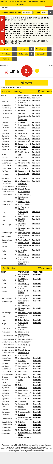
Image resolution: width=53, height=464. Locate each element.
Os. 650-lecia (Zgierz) (23, 258)
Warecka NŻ (22, 372)
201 (6, 38)
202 (10, 38)
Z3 (6, 23)
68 (48, 27)
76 (47, 29)
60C (7, 27)
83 (36, 31)
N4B (34, 41)
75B (43, 29)
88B (27, 34)
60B (46, 25)
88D (36, 34)
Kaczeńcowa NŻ (24, 171)
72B (31, 29)
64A (24, 27)
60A (42, 25)
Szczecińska (22, 178)
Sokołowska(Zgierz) (25, 339)
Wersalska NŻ (23, 166)
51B (30, 23)
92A (15, 36)
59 (39, 25)
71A (18, 29)
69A (7, 29)
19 (16, 20)
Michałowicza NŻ (24, 125)
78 (6, 31)
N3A (20, 41)
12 (42, 18)
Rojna (20, 385)
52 (34, 23)
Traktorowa (22, 136)
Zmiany (23, 49)
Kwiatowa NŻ (23, 133)
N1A (7, 41)
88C (31, 34)
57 (27, 25)
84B (43, 31)
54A (7, 25)
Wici (19, 155)
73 (36, 29)
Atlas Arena (22, 108)
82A (27, 31)
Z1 (6, 18)
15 (48, 18)
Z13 (13, 23)
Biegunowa (22, 128)
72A (27, 29)
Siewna (21, 131)
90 (43, 34)
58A (30, 25)
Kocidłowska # (23, 186)
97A (33, 36)
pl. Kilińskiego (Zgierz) (23, 213)
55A (15, 25)
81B (23, 31)
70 (15, 29)
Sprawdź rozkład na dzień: (11, 12)
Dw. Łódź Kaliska (24, 98)
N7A (7, 43)
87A (14, 34)
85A (48, 31)
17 (9, 20)
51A (26, 23)
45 (25, 20)
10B (35, 18)
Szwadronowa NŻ (24, 144)
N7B (12, 43)
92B (20, 36)
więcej (43, 1)
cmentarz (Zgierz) (24, 194)
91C (11, 36)
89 (40, 34)
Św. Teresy (22, 361)
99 (42, 36)
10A (30, 18)
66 (42, 27)
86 (11, 34)
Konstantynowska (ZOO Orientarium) (25, 418)
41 (19, 20)
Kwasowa (21, 347)
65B (38, 27)
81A (18, 31)
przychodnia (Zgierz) (22, 251)
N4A (29, 41)
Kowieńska (22, 111)
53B (46, 23)
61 (15, 27)
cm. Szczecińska (24, 181)
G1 (20, 38)
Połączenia (23, 54)
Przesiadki (36, 98)
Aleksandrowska (24, 163)
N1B (12, 41)
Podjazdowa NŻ (24, 139)
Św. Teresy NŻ (23, 168)
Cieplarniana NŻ (24, 141)
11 (39, 18)
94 (27, 36)
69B (11, 29)
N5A (38, 41)
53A (38, 23)
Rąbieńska (22, 149)
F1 (17, 38)
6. (14, 38)
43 (22, 20)
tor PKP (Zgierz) (24, 192)
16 (6, 20)
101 (49, 36)
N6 (47, 41)
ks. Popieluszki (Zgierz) (23, 208)
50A (17, 23)
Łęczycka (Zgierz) (24, 233)
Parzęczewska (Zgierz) (23, 236)
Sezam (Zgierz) (23, 243)
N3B (24, 41)
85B (7, 34)
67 (45, 27)
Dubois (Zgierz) (23, 216)
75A (39, 29)
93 (24, 36)
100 (45, 36)
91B (7, 36)
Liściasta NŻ (22, 184)
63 (21, 27)
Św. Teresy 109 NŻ (25, 363)
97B (38, 36)
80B (14, 31)
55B (20, 25)
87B (18, 34)
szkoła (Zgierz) (23, 255)
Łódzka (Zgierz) (23, 202)
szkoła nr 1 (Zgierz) (22, 224)
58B (35, 25)
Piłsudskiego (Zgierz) (22, 220)
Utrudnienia (40, 49)
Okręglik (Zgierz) (24, 189)
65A (33, 27)
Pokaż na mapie (44, 92)
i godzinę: (37, 12)
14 (45, 18)
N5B (43, 41)
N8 (16, 43)
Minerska (21, 122)
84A (39, 31)
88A (23, 34)
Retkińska (21, 113)
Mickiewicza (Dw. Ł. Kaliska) (24, 101)
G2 (24, 38)
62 (18, 27)
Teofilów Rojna (23, 152)
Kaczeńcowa (22, 374)
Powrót (5, 65)
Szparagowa (22, 160)
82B (31, 31)
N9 (19, 43)
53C (42, 23)
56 (24, 25)
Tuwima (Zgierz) (24, 240)
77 (50, 29)
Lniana (20, 157)
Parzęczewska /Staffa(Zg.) (23, 263)
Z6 (9, 23)
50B (21, 23)
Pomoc (50, 65)
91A (46, 34)
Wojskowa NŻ (23, 147)
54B (11, 25)
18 (12, 20)
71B (23, 29)
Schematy (41, 54)
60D (11, 27)
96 (30, 36)
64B (29, 27)
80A (10, 31)
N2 (16, 41)
